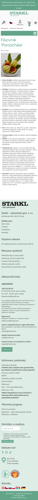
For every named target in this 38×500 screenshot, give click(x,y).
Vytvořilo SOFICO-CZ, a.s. (19, 497)
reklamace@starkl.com (10, 321)
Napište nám (7, 349)
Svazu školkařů (12, 461)
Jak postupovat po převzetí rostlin (14, 267)
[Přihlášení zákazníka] (20, 23)
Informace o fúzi (8, 390)
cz (11, 22)
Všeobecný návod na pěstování (13, 258)
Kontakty (5, 232)
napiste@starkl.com (9, 331)
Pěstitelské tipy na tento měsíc (13, 255)
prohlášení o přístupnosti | (24, 493)
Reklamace (6, 384)
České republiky (13, 463)
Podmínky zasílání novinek (12, 378)
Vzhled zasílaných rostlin (11, 264)
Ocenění (5, 227)
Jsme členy (11, 458)
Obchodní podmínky (18, 367)
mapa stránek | (10, 493)
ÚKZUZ (4, 375)
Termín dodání (7, 381)
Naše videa (6, 224)
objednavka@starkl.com (10, 296)
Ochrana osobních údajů (11, 373)
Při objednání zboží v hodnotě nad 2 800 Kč (17, 244)
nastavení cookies (19, 495)
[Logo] (19, 14)
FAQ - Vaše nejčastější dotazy (12, 387)
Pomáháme (6, 229)
